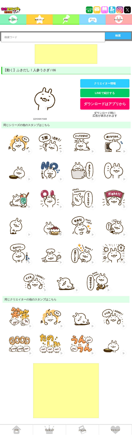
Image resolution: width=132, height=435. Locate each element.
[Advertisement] (66, 54)
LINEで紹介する (105, 93)
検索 (118, 35)
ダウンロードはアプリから (105, 104)
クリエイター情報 (105, 83)
